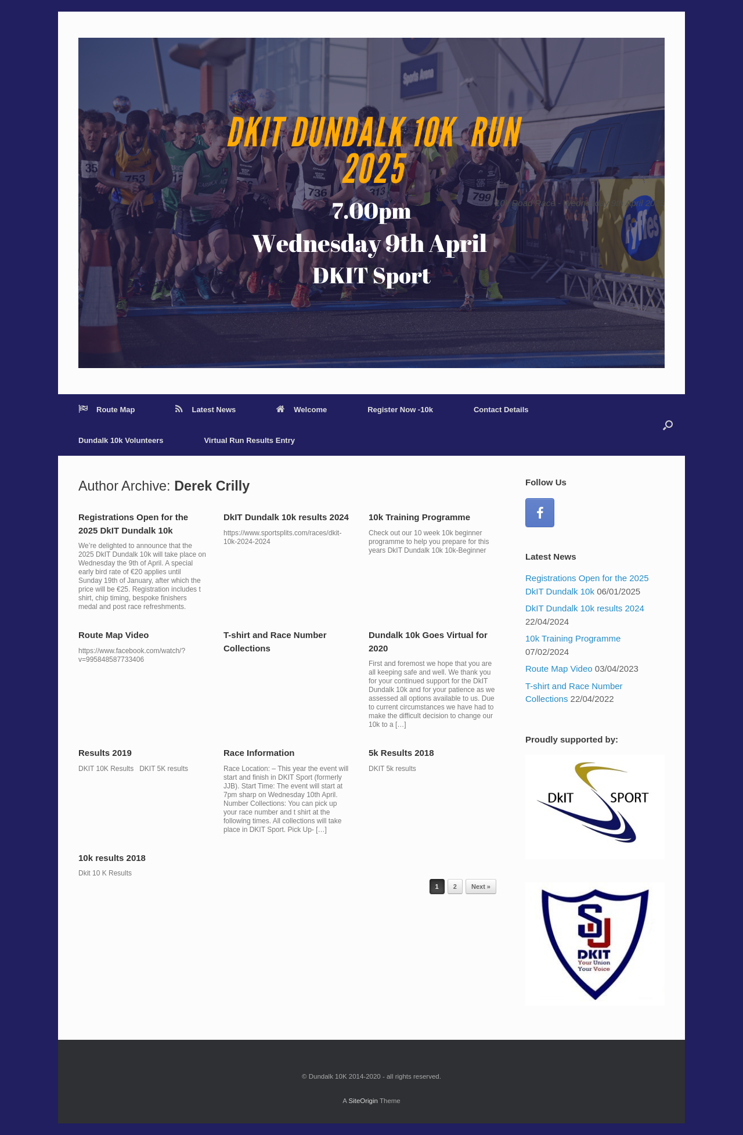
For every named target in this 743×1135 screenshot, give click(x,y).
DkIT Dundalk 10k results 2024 (286, 517)
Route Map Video (113, 635)
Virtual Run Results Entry (249, 440)
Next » (480, 886)
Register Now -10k (400, 409)
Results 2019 (105, 753)
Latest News (205, 409)
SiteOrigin (363, 1100)
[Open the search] (668, 425)
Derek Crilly (212, 485)
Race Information (259, 753)
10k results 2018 (112, 858)
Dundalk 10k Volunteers (120, 440)
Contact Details (501, 409)
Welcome (301, 409)
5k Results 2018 (401, 753)
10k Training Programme (419, 517)
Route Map (106, 409)
